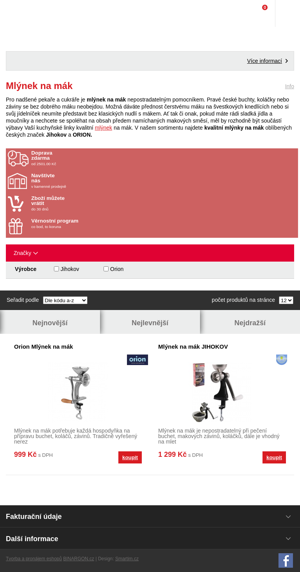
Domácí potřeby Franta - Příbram (22, 13)
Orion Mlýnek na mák (43, 346)
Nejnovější (50, 323)
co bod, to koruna (77, 223)
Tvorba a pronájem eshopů (34, 558)
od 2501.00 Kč (163, 158)
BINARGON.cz (78, 558)
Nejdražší (250, 323)
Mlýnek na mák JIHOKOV (193, 346)
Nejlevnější (150, 323)
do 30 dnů (77, 203)
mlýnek (103, 128)
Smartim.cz (127, 558)
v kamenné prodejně (77, 181)
